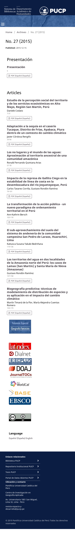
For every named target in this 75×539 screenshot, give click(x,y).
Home (9, 32)
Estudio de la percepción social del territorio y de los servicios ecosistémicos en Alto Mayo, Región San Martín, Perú (37, 103)
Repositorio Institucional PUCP (20, 466)
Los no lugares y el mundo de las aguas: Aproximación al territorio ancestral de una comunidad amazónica (37, 155)
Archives (21, 32)
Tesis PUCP (11, 472)
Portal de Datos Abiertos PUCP (19, 478)
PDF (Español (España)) (20, 75)
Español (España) (17, 438)
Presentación (16, 67)
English (29, 438)
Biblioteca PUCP (13, 460)
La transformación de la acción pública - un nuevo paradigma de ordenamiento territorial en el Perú (36, 207)
